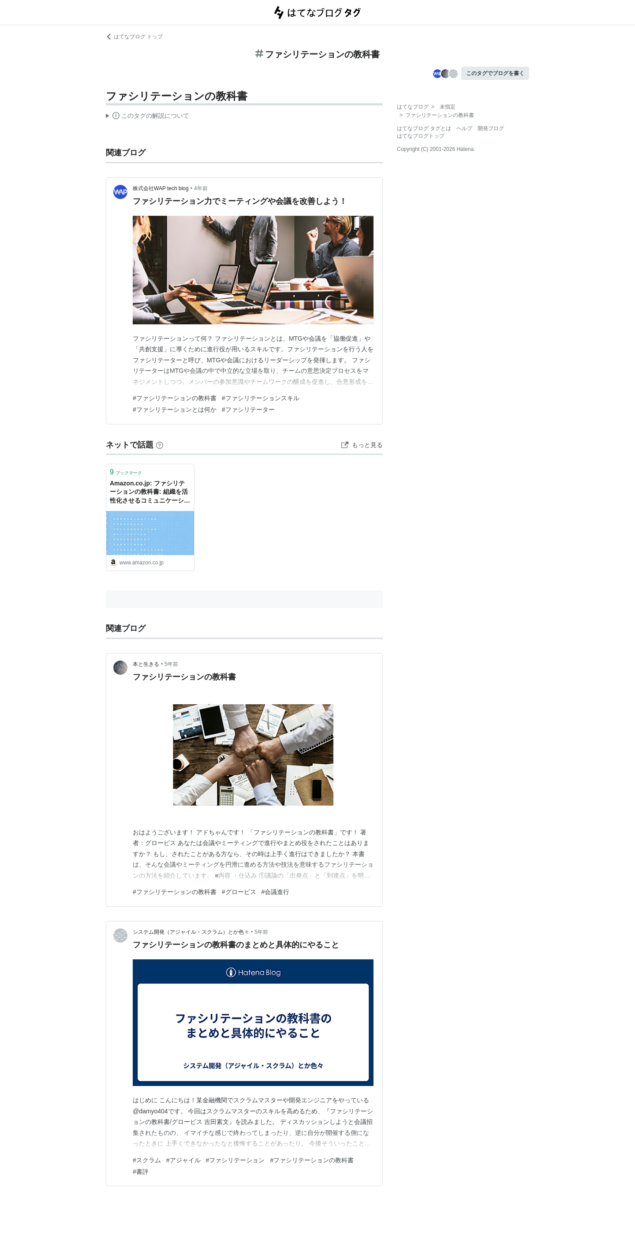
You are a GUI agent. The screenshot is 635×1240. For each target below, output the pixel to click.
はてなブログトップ (420, 136)
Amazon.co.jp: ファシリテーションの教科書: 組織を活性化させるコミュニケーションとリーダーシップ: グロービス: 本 (150, 493)
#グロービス (239, 891)
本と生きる (146, 664)
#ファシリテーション (235, 1160)
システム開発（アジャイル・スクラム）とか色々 (191, 932)
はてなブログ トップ (134, 37)
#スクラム (147, 1160)
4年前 (201, 188)
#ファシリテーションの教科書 (175, 398)
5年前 (171, 664)
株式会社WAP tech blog (161, 188)
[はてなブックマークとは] (159, 444)
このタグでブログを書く (495, 73)
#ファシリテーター (248, 409)
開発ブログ (491, 128)
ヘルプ (464, 128)
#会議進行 (275, 891)
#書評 (141, 1171)
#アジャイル (183, 1160)
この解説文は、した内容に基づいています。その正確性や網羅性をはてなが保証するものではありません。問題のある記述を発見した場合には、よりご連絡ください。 (147, 117)
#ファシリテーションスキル (260, 398)
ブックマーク (126, 472)
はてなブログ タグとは (424, 128)
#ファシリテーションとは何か (175, 409)
